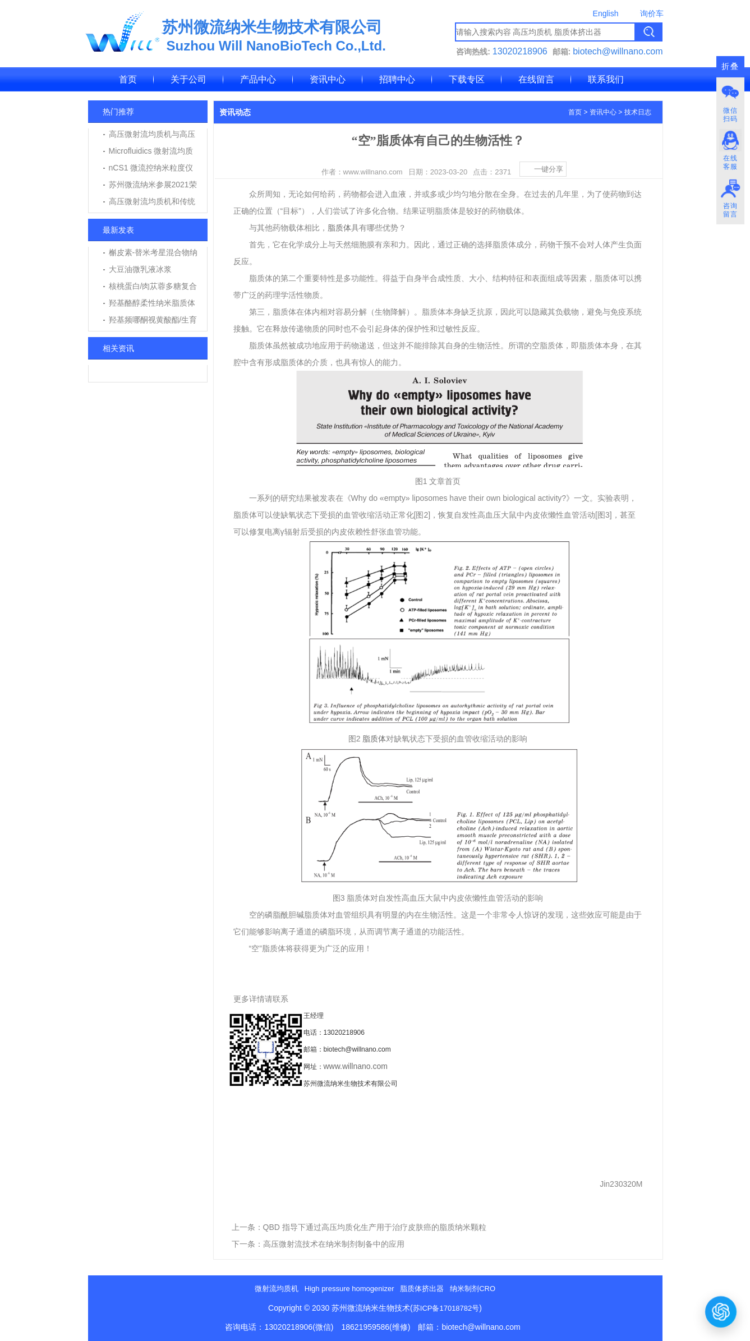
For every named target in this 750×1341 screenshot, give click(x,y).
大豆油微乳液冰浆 (140, 269)
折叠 (730, 66)
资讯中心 (328, 79)
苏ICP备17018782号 (446, 1308)
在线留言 (536, 79)
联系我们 (606, 79)
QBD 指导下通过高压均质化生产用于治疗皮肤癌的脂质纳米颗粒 (374, 1227)
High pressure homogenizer (349, 1288)
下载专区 (467, 79)
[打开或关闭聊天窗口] (721, 1311)
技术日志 (637, 112)
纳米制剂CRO (472, 1288)
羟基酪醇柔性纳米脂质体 (152, 302)
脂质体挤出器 (422, 1288)
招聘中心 (397, 79)
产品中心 (258, 79)
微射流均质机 (276, 1288)
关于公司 (188, 79)
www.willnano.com (356, 1066)
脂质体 (339, 227)
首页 (128, 79)
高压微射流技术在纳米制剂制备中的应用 (333, 1243)
